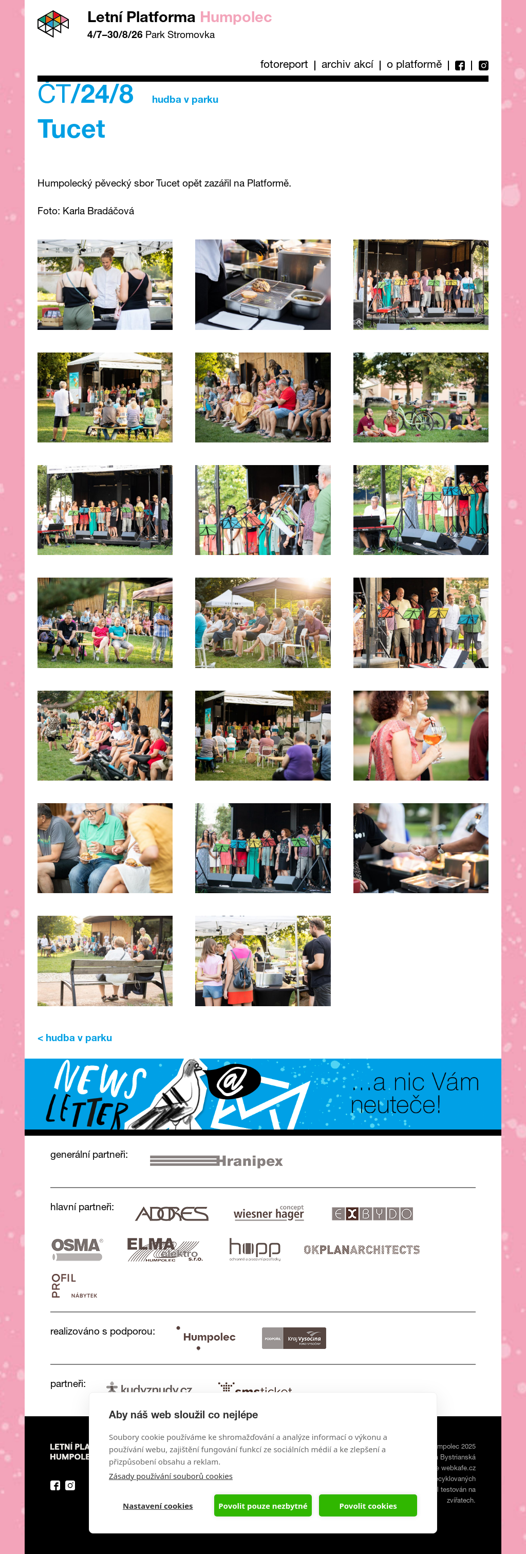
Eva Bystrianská (451, 1458)
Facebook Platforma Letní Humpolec (55, 1485)
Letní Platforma (179, 18)
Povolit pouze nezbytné (262, 1506)
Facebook (459, 65)
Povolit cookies (368, 1506)
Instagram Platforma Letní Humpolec (70, 1485)
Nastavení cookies (158, 1506)
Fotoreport (284, 65)
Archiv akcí (347, 65)
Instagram (480, 65)
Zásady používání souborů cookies (171, 1476)
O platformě (414, 65)
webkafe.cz (458, 1469)
